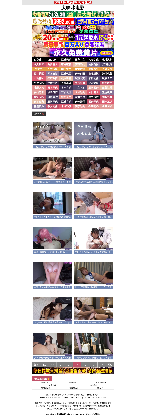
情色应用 (107, 83)
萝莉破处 (80, 64)
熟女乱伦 (52, 106)
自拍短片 (52, 97)
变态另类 (80, 106)
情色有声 (66, 97)
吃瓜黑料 (107, 59)
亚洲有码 (66, 101)
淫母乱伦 (107, 64)
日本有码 (66, 87)
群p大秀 (100, 388)
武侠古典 (107, 78)
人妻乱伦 (93, 59)
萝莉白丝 (80, 97)
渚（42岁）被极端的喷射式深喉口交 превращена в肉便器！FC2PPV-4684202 (68, 322)
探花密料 (93, 106)
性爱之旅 (39, 87)
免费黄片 (39, 59)
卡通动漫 (66, 106)
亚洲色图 (66, 73)
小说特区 (39, 78)
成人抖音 (39, 64)
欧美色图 (80, 73)
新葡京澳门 (45, 382)
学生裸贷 (93, 97)
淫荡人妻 (80, 78)
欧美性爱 (107, 87)
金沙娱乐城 (73, 388)
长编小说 (66, 83)
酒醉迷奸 (107, 97)
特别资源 (39, 106)
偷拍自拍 (93, 64)
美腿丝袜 (93, 73)
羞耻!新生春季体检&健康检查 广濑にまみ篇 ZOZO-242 (99, 252)
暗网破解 (66, 64)
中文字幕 (80, 87)
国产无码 (93, 101)
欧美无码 (80, 101)
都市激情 (52, 78)
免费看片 (52, 64)
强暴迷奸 (52, 92)
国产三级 (107, 101)
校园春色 (66, 78)
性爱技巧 (52, 83)
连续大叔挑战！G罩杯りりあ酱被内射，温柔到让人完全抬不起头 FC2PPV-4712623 (71, 252)
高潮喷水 (80, 69)
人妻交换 (107, 69)
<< (52, 364)
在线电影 (39, 92)
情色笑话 (80, 83)
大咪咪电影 (73, 7)
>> (101, 364)
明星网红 (93, 69)
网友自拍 (52, 73)
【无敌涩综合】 (100, 382)
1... (44, 364)
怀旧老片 (93, 92)
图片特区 (39, 73)
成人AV (52, 59)
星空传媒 (107, 106)
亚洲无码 (66, 59)
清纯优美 (107, 73)
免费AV (39, 69)
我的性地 (96, 414)
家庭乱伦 (93, 78)
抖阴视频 (93, 385)
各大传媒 (52, 69)
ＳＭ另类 (80, 92)
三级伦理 (66, 92)
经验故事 (93, 83)
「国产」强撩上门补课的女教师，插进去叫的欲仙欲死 (99, 357)
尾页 (109, 364)
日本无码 (52, 87)
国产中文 (80, 59)
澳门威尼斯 (45, 388)
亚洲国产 (93, 87)
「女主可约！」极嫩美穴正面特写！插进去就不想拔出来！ (60, 146)
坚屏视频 (107, 92)
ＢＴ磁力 (39, 101)
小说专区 (39, 83)
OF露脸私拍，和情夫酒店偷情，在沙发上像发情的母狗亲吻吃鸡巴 (105, 322)
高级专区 (39, 97)
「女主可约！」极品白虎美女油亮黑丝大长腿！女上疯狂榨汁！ (103, 146)
